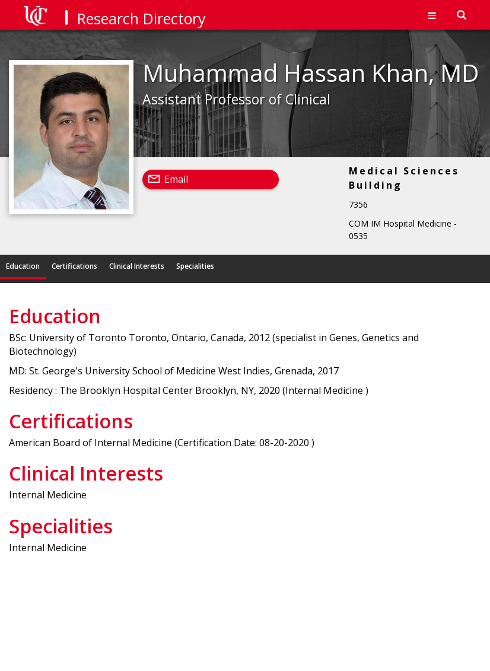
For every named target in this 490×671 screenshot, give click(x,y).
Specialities (195, 266)
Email (176, 179)
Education (23, 266)
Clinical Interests (136, 266)
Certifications (74, 266)
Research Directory (141, 18)
